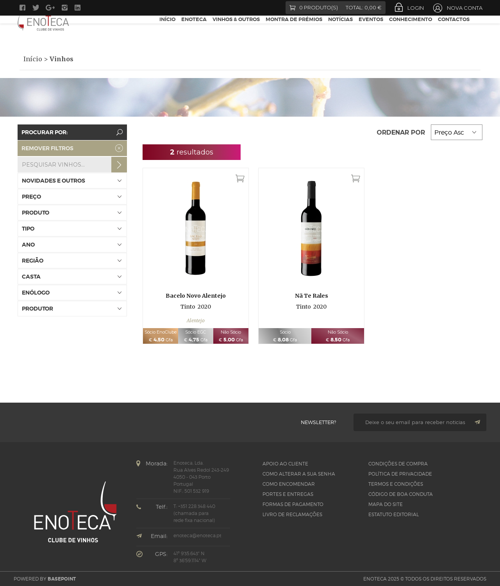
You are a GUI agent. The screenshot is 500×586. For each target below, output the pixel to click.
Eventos (371, 30)
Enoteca (194, 30)
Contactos (454, 30)
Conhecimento (410, 30)
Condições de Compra (398, 464)
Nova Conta (464, 8)
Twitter (35, 8)
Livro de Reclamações (292, 514)
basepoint (62, 579)
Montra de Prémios (294, 30)
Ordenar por (402, 132)
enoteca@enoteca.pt (197, 535)
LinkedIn (78, 8)
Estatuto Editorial (393, 514)
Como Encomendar (288, 484)
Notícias (340, 30)
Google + (50, 8)
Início (167, 30)
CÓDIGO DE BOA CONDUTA (400, 494)
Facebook (22, 8)
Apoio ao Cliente (285, 464)
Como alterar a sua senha (298, 474)
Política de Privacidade (400, 474)
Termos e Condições (395, 484)
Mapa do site (385, 504)
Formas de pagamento (292, 504)
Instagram (65, 8)
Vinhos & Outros (236, 30)
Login (415, 8)
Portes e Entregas (287, 494)
